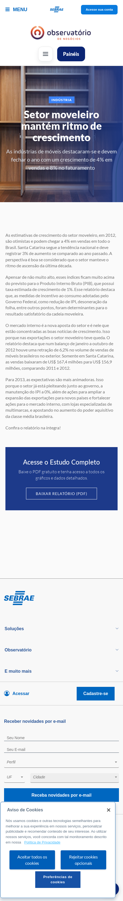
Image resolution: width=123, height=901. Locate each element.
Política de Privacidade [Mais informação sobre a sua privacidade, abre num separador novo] (42, 842)
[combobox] (61, 763)
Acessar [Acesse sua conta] (20, 693)
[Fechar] (109, 810)
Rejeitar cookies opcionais (83, 860)
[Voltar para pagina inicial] (61, 598)
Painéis (71, 54)
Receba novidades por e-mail (61, 795)
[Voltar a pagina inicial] (61, 9)
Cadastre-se (95, 693)
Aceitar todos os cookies (32, 860)
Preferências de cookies (58, 879)
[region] (58, 850)
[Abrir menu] (45, 54)
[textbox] (64, 762)
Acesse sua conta (99, 9)
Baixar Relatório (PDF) (61, 493)
